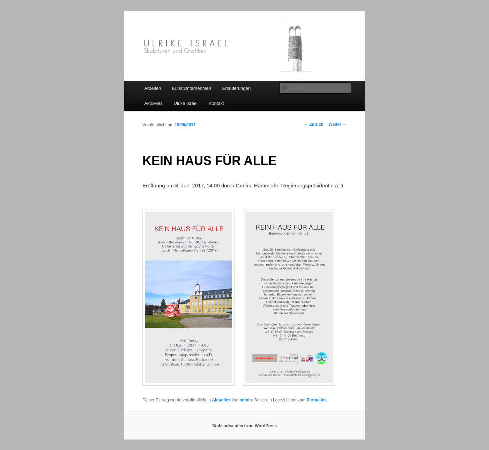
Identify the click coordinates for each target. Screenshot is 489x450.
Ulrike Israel (185, 103)
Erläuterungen (236, 88)
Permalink (317, 400)
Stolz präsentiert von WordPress (244, 425)
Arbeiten (152, 88)
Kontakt (216, 103)
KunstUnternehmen (191, 88)
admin (246, 400)
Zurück (313, 124)
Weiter (337, 124)
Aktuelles (153, 103)
